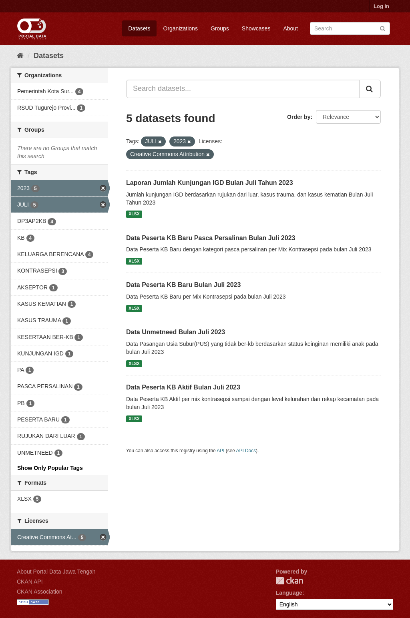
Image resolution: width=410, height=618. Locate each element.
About (290, 28)
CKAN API (30, 581)
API (220, 450)
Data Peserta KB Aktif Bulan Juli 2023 (183, 387)
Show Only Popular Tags (50, 468)
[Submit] (382, 27)
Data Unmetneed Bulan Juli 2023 (175, 332)
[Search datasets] (350, 28)
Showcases (256, 28)
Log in (381, 6)
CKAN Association (39, 591)
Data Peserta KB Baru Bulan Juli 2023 (183, 284)
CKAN (289, 580)
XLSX (134, 214)
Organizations (180, 28)
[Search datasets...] (243, 89)
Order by (298, 117)
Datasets (139, 28)
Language (289, 593)
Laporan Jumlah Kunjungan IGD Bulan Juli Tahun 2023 (209, 182)
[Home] (20, 56)
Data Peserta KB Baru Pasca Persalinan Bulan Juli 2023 (210, 238)
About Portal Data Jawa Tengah (56, 571)
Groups (220, 28)
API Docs (246, 450)
